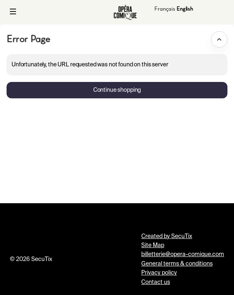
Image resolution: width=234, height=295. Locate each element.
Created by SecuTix (166, 236)
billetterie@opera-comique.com (182, 254)
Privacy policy (159, 273)
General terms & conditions (177, 264)
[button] (13, 11)
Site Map (152, 245)
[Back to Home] (125, 12)
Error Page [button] (28, 39)
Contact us (155, 282)
